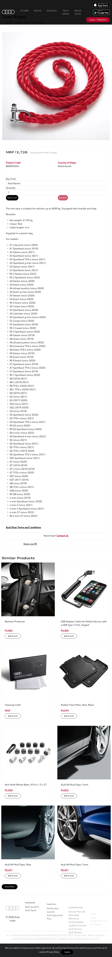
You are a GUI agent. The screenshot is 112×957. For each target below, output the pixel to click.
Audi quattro (32, 916)
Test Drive (65, 12)
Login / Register (98, 19)
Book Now (78, 12)
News (38, 10)
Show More (10, 886)
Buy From (11, 178)
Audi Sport (31, 920)
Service (52, 10)
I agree (67, 952)
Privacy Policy (53, 952)
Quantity (10, 187)
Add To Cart (12, 198)
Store (24, 10)
